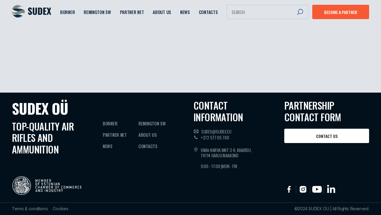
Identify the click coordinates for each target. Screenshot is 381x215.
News (185, 12)
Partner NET (132, 12)
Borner (67, 12)
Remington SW (97, 12)
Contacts (208, 12)
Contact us (327, 136)
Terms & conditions (30, 208)
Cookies (60, 208)
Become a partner (340, 12)
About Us (162, 12)
